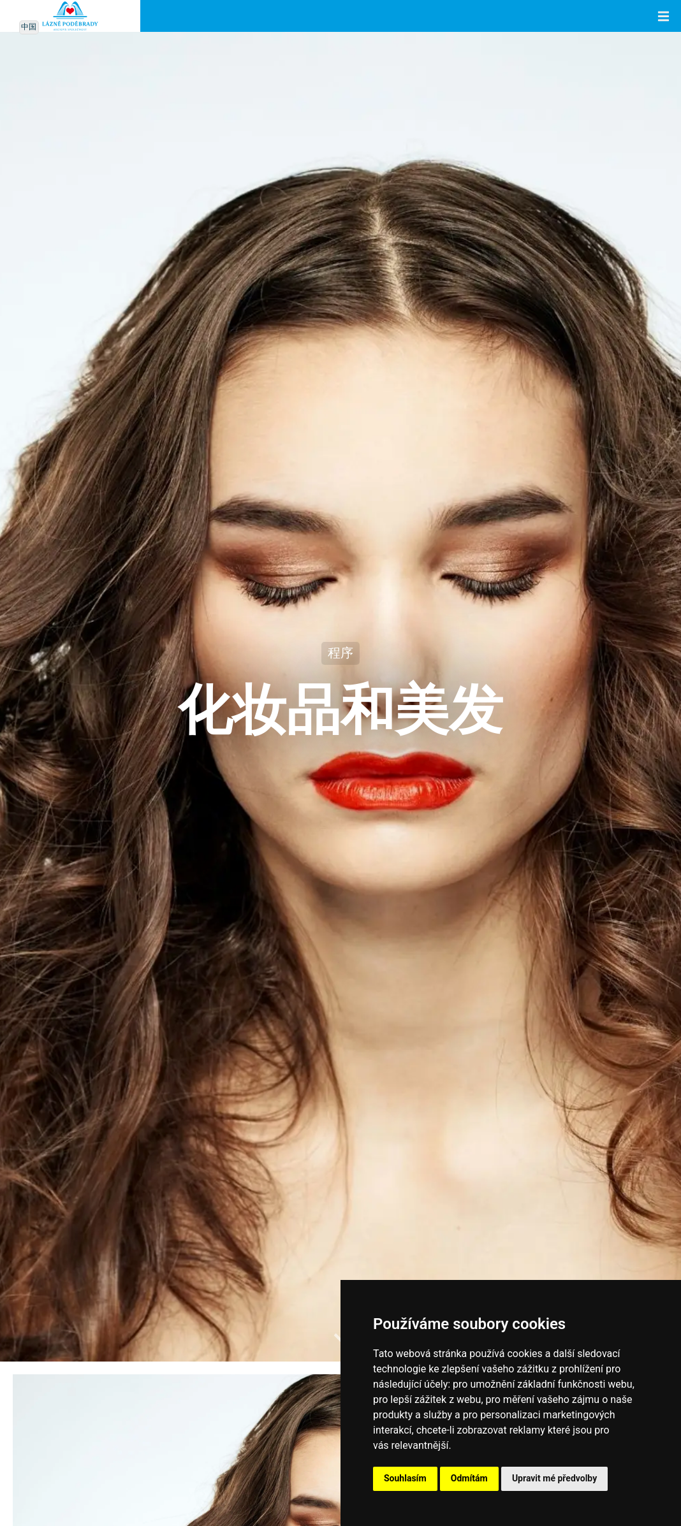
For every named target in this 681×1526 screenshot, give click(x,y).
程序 (340, 653)
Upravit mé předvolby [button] (554, 1478)
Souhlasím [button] (405, 1478)
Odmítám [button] (469, 1478)
